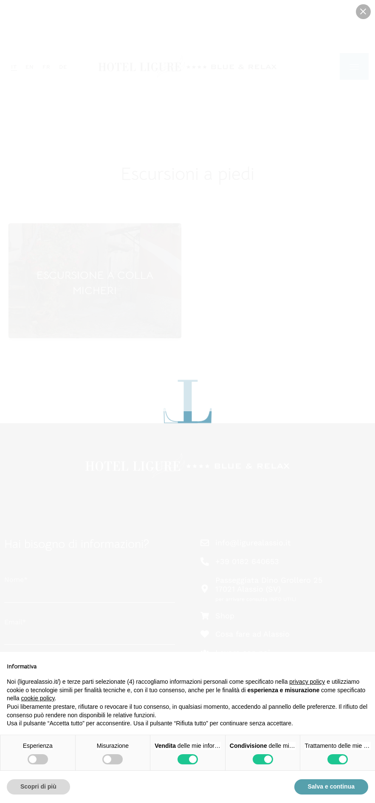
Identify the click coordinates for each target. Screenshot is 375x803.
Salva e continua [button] (331, 786)
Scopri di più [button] (38, 786)
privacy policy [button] (307, 681)
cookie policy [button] (37, 698)
